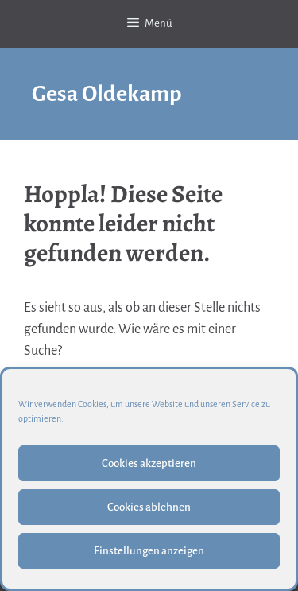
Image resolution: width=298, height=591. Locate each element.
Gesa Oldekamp (107, 94)
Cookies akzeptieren (149, 463)
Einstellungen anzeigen (149, 551)
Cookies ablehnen (149, 507)
